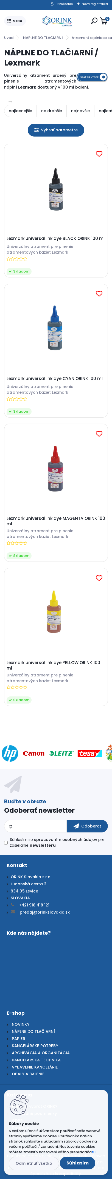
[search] (94, 20)
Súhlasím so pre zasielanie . (57, 842)
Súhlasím (77, 1163)
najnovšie (80, 111)
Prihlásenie (64, 4)
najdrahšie (51, 111)
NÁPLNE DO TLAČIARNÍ (43, 37)
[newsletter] (87, 826)
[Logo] (57, 21)
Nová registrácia (95, 4)
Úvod (8, 37)
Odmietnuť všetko (34, 1163)
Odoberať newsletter (39, 810)
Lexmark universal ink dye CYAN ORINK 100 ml (55, 378)
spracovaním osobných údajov (65, 839)
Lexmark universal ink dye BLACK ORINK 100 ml (56, 238)
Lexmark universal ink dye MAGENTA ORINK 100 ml (56, 521)
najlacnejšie (20, 111)
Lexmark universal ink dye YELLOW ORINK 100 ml (53, 665)
